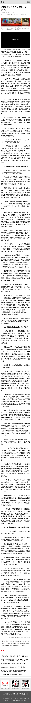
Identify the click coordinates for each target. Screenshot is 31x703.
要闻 (2, 2)
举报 (27, 698)
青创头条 (16, 694)
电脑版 (7, 694)
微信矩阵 (25, 694)
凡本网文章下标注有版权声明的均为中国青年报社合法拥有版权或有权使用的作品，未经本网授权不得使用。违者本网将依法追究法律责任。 (15, 643)
